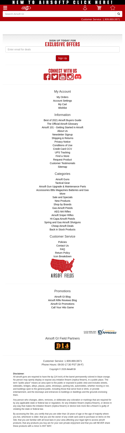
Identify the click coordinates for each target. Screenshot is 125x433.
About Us (62, 131)
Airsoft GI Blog (62, 296)
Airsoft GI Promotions (62, 303)
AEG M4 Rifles (62, 211)
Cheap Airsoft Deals (62, 225)
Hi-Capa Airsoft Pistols (62, 218)
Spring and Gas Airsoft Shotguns (62, 222)
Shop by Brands (63, 204)
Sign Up (62, 58)
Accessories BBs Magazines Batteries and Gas (62, 190)
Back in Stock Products (63, 229)
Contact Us (62, 245)
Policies (62, 242)
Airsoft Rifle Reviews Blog (62, 300)
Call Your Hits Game (62, 307)
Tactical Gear (62, 182)
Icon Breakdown (62, 256)
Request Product (62, 159)
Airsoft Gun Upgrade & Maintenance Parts (62, 186)
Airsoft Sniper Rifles (62, 215)
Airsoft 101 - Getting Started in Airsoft (62, 127)
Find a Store (62, 156)
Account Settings (62, 100)
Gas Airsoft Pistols (62, 208)
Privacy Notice (62, 141)
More (62, 193)
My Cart (62, 104)
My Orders (62, 97)
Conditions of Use (62, 145)
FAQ (62, 249)
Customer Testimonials (62, 163)
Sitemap (62, 166)
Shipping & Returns (62, 138)
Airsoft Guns (62, 179)
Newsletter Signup (62, 134)
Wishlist (62, 107)
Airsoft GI (71, 369)
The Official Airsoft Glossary (62, 123)
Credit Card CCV (62, 148)
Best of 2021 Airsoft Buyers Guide (62, 120)
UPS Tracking (62, 152)
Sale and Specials (62, 197)
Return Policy (62, 252)
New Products (62, 200)
